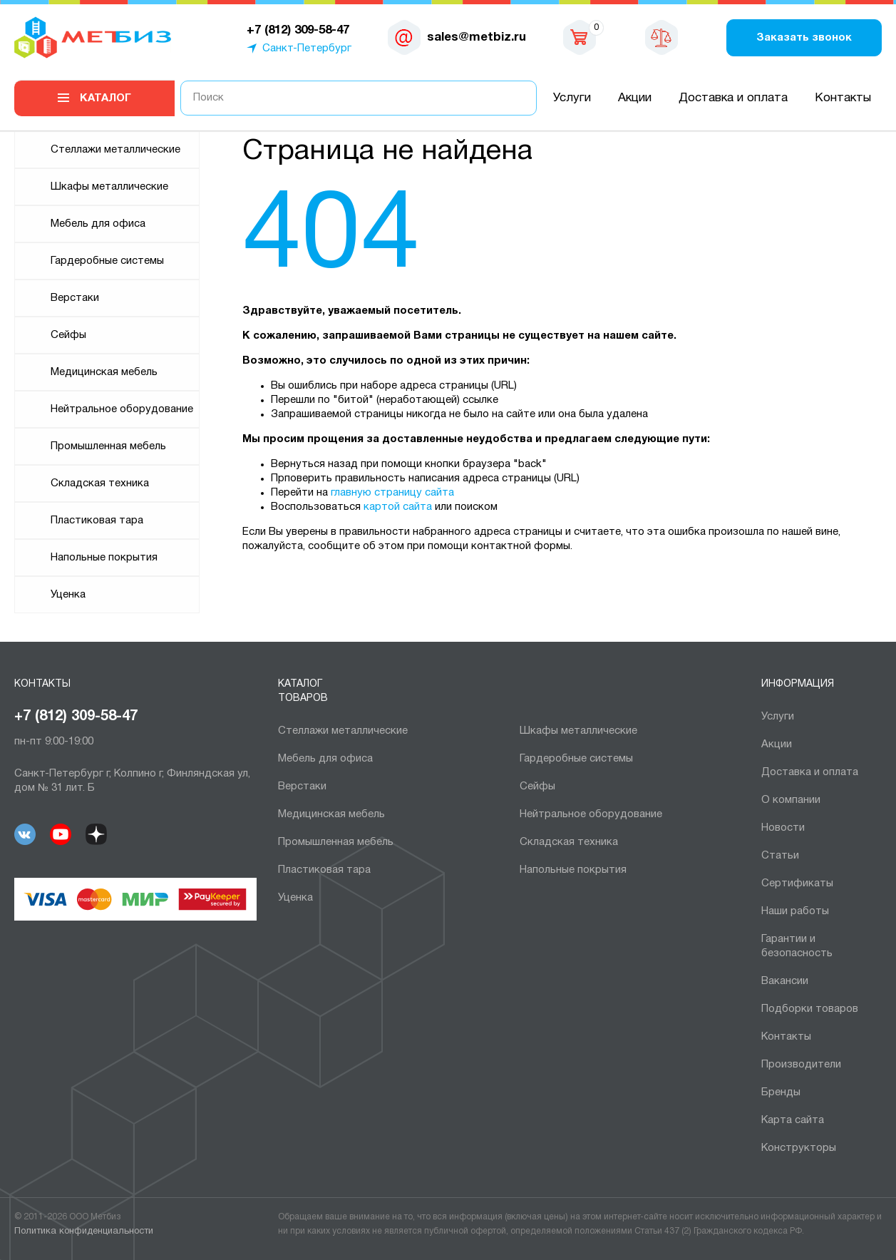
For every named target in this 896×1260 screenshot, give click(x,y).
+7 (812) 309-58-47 (76, 716)
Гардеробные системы (107, 261)
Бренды (780, 1092)
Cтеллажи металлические (115, 150)
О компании (790, 800)
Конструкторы (798, 1148)
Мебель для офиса (98, 224)
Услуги (572, 98)
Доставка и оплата (733, 98)
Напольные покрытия (104, 558)
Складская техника (100, 483)
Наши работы (795, 911)
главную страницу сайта (392, 493)
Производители (801, 1065)
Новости (783, 828)
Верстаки (75, 298)
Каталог (105, 98)
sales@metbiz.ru (476, 37)
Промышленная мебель (108, 446)
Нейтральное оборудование (122, 409)
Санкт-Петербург (306, 48)
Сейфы (68, 335)
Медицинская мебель (104, 372)
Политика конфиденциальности (83, 1231)
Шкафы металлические (109, 187)
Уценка (68, 595)
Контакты (843, 98)
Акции (635, 98)
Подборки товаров (809, 1009)
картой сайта (398, 507)
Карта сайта (792, 1120)
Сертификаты (797, 883)
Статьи (780, 856)
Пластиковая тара (97, 521)
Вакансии (784, 981)
